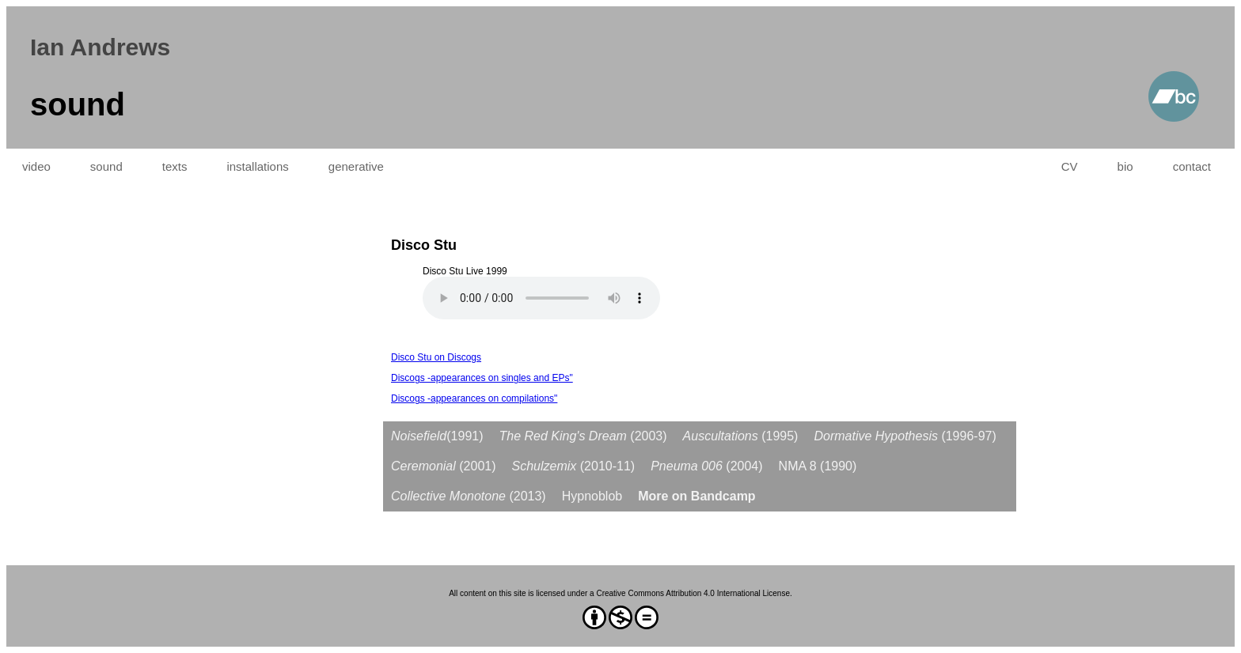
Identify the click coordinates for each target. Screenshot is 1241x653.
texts (175, 166)
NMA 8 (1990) (818, 466)
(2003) (583, 436)
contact (1192, 166)
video (36, 166)
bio (1125, 166)
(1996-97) (905, 436)
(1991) (437, 436)
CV (1069, 166)
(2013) (468, 496)
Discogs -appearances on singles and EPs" (482, 377)
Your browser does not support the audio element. (541, 298)
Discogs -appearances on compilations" (474, 398)
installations (257, 166)
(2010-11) (574, 466)
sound (106, 166)
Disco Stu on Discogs (436, 357)
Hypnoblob (592, 496)
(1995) (741, 436)
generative (356, 166)
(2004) (706, 466)
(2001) (443, 466)
